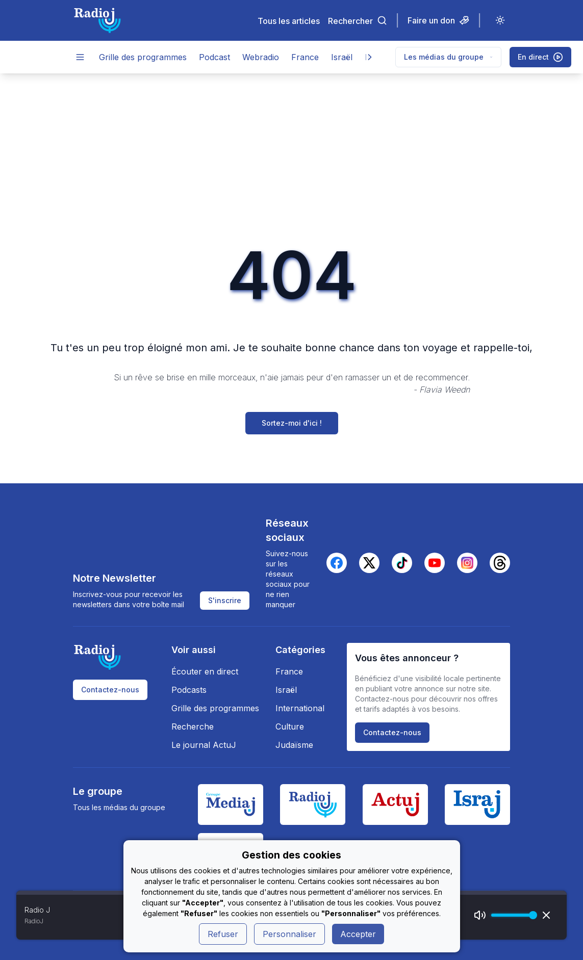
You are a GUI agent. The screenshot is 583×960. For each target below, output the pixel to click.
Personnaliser (289, 934)
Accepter (358, 934)
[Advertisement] (291, 150)
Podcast (214, 57)
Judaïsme (294, 745)
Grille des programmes (143, 57)
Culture (289, 726)
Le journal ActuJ (203, 745)
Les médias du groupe (448, 57)
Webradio (260, 57)
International (299, 708)
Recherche (192, 726)
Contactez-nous (110, 689)
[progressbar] (511, 915)
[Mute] (480, 915)
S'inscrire (224, 600)
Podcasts (189, 690)
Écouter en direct (204, 671)
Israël (341, 57)
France (305, 57)
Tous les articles (289, 20)
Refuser (223, 934)
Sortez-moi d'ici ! (292, 423)
